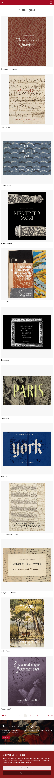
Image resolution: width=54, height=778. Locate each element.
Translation (5, 360)
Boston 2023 (5, 302)
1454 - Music (5, 127)
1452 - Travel (5, 651)
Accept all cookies (27, 768)
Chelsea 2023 (6, 185)
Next (48, 716)
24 (38, 716)
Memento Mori (6, 244)
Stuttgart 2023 (6, 709)
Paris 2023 (5, 418)
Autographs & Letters (8, 593)
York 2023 (4, 476)
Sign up (5, 737)
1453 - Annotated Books (9, 534)
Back (6, 716)
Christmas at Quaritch (9, 69)
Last (52, 716)
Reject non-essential (27, 773)
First (3, 716)
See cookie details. (24, 762)
